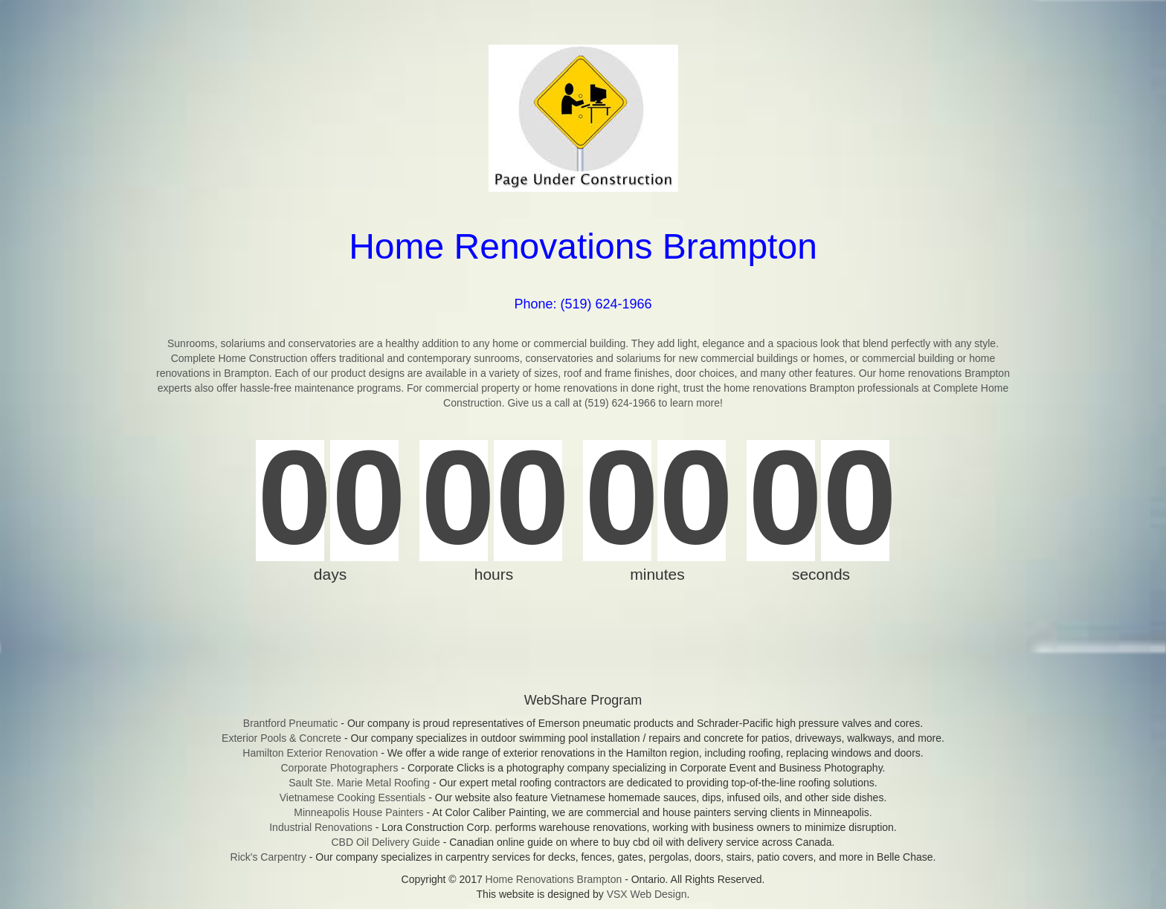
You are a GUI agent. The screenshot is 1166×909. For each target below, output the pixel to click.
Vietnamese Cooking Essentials (353, 797)
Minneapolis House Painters (358, 812)
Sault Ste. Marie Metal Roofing (359, 783)
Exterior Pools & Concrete (281, 738)
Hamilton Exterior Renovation (310, 753)
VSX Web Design (647, 894)
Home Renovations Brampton (554, 879)
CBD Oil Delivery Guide (385, 842)
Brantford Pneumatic (290, 723)
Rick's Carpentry (268, 857)
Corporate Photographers (340, 768)
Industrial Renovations (321, 827)
